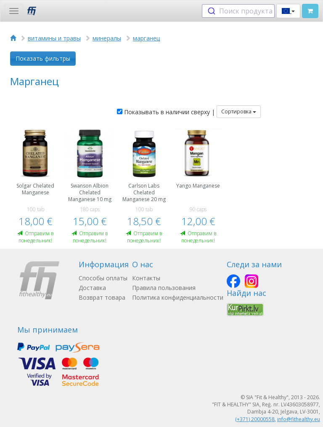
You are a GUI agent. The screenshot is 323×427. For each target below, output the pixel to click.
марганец (146, 38)
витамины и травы (54, 38)
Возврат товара (102, 297)
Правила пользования (164, 288)
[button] (288, 11)
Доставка (92, 288)
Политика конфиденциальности (177, 297)
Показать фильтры (43, 58)
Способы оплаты (103, 278)
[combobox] (238, 11)
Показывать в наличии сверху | (166, 112)
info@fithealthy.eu (298, 419)
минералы (107, 38)
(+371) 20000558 (255, 419)
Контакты (146, 278)
